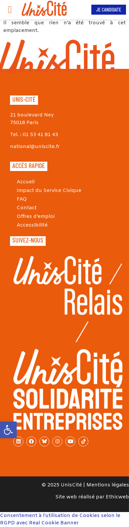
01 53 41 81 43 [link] (40, 134)
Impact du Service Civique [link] (49, 190)
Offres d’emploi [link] (36, 216)
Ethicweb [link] (117, 497)
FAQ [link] (22, 199)
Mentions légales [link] (107, 485)
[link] (8, 430)
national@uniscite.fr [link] (35, 146)
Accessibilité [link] (32, 225)
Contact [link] (27, 208)
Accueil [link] (26, 182)
